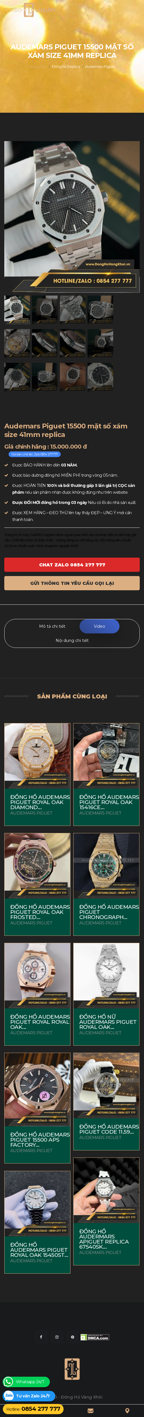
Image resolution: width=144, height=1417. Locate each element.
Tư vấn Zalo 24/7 (33, 1396)
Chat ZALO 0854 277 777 (72, 565)
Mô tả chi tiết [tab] (52, 626)
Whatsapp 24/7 (30, 1382)
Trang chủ (37, 66)
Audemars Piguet (100, 66)
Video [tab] (99, 626)
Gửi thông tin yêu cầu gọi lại (72, 583)
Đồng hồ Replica (66, 66)
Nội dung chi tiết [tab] (72, 640)
